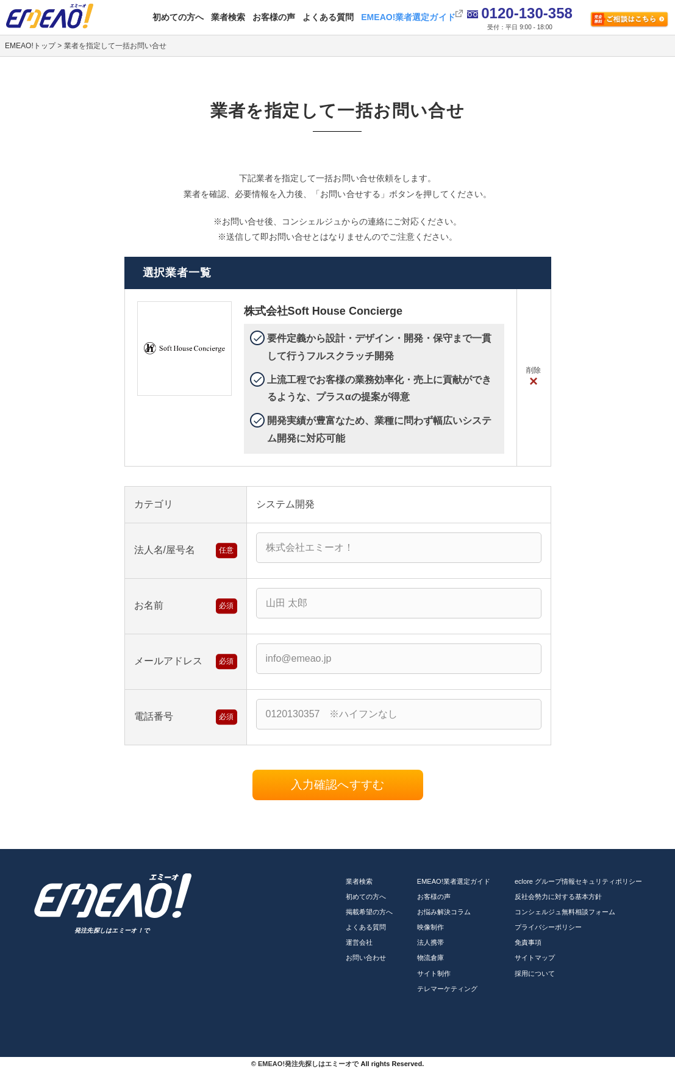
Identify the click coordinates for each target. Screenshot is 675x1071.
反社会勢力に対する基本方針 (558, 896)
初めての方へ (178, 17)
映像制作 (430, 927)
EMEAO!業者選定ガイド (408, 17)
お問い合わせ (366, 957)
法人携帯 (430, 942)
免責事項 (528, 942)
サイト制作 (434, 973)
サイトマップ (535, 957)
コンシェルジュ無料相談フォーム (565, 911)
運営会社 (359, 942)
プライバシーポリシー (548, 927)
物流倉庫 (430, 957)
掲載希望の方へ (369, 911)
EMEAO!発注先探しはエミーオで (308, 1063)
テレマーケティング (447, 988)
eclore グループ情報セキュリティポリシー (579, 881)
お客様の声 (273, 17)
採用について (535, 973)
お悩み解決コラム (444, 911)
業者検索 (228, 17)
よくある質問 (328, 17)
